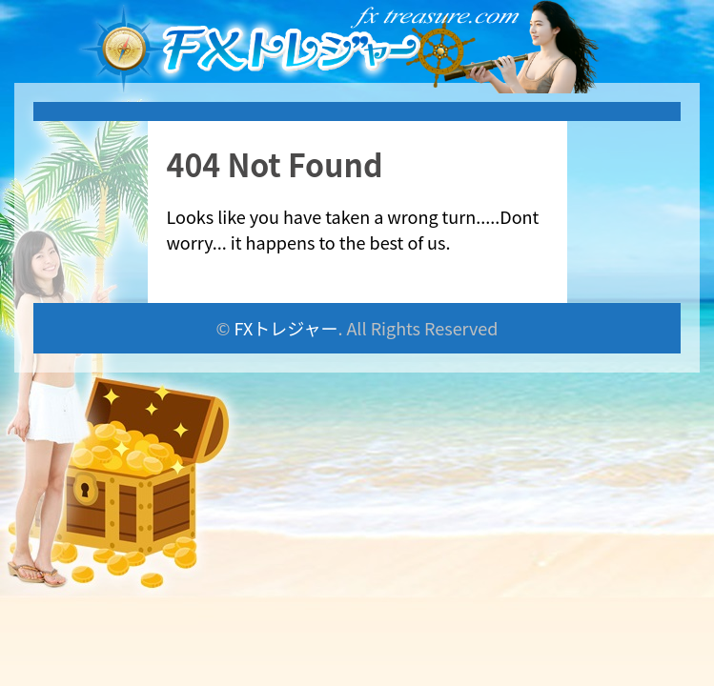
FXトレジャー (286, 327)
